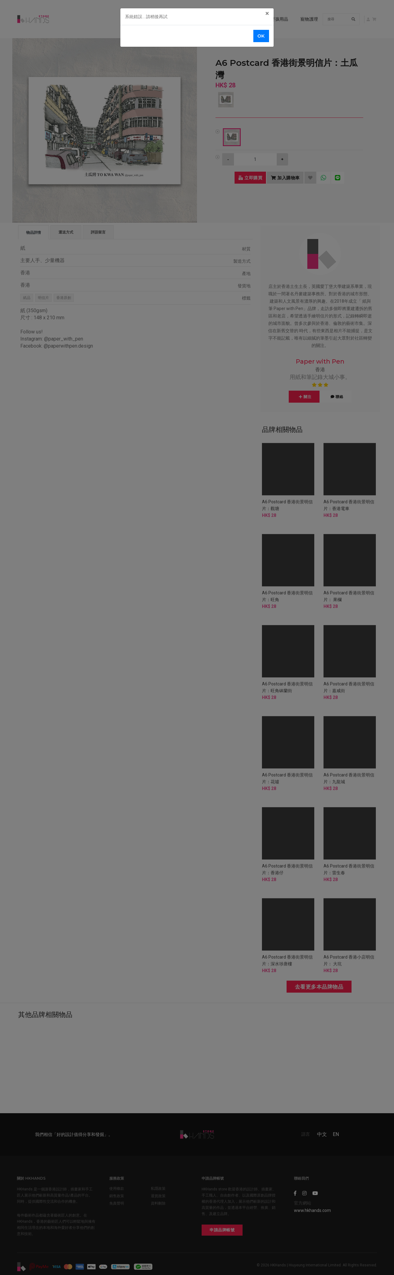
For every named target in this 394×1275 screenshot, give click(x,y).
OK (261, 36)
